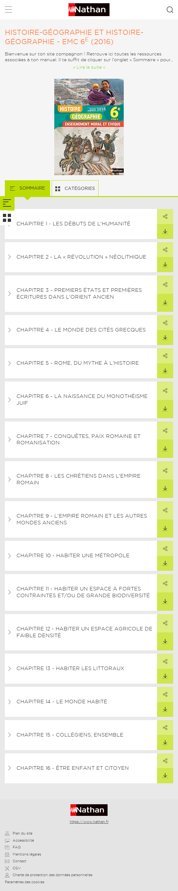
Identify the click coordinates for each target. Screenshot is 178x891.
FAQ (13, 847)
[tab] (7, 203)
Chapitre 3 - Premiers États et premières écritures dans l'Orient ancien (79, 293)
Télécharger (162, 229)
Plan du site (18, 833)
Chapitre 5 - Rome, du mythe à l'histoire (77, 363)
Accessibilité (19, 840)
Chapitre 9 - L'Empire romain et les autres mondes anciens (81, 519)
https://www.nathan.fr (89, 822)
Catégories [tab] (79, 188)
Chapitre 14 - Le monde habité (61, 701)
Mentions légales (23, 854)
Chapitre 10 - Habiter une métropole (73, 555)
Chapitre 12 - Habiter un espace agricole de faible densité (84, 632)
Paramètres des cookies (24, 882)
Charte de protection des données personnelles (48, 875)
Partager (162, 214)
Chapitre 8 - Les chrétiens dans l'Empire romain (78, 479)
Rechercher (170, 9)
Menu (8, 10)
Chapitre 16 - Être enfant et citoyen (72, 768)
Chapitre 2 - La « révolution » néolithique (81, 257)
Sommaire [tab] (31, 188)
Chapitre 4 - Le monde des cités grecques (81, 329)
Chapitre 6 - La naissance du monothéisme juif (82, 399)
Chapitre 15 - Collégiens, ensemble (69, 735)
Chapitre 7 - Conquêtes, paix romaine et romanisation (78, 439)
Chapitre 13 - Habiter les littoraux (70, 668)
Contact (15, 861)
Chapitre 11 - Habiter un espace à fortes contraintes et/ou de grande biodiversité (83, 592)
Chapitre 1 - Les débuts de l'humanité (73, 223)
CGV (13, 868)
